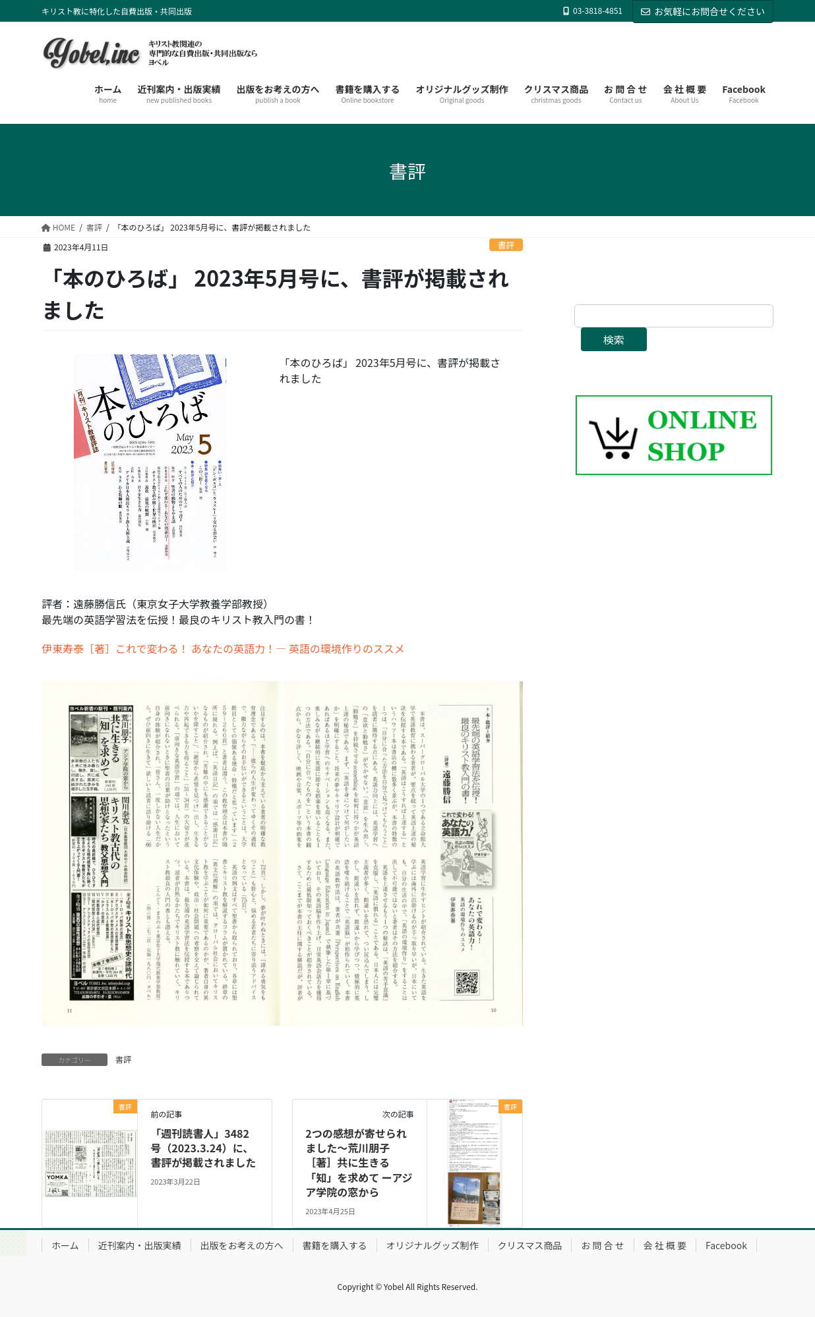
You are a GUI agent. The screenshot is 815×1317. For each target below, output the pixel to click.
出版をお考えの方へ (242, 1245)
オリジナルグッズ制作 (432, 1245)
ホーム (65, 1245)
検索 (613, 339)
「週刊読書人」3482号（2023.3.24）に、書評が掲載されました (203, 1148)
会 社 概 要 (665, 1245)
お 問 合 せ (602, 1245)
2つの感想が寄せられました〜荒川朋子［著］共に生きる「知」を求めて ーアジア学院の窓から (358, 1162)
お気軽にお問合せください (703, 11)
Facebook (726, 1245)
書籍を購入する (335, 1245)
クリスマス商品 (530, 1245)
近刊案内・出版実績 (139, 1245)
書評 (506, 244)
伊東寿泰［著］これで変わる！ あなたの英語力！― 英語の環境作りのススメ (223, 648)
